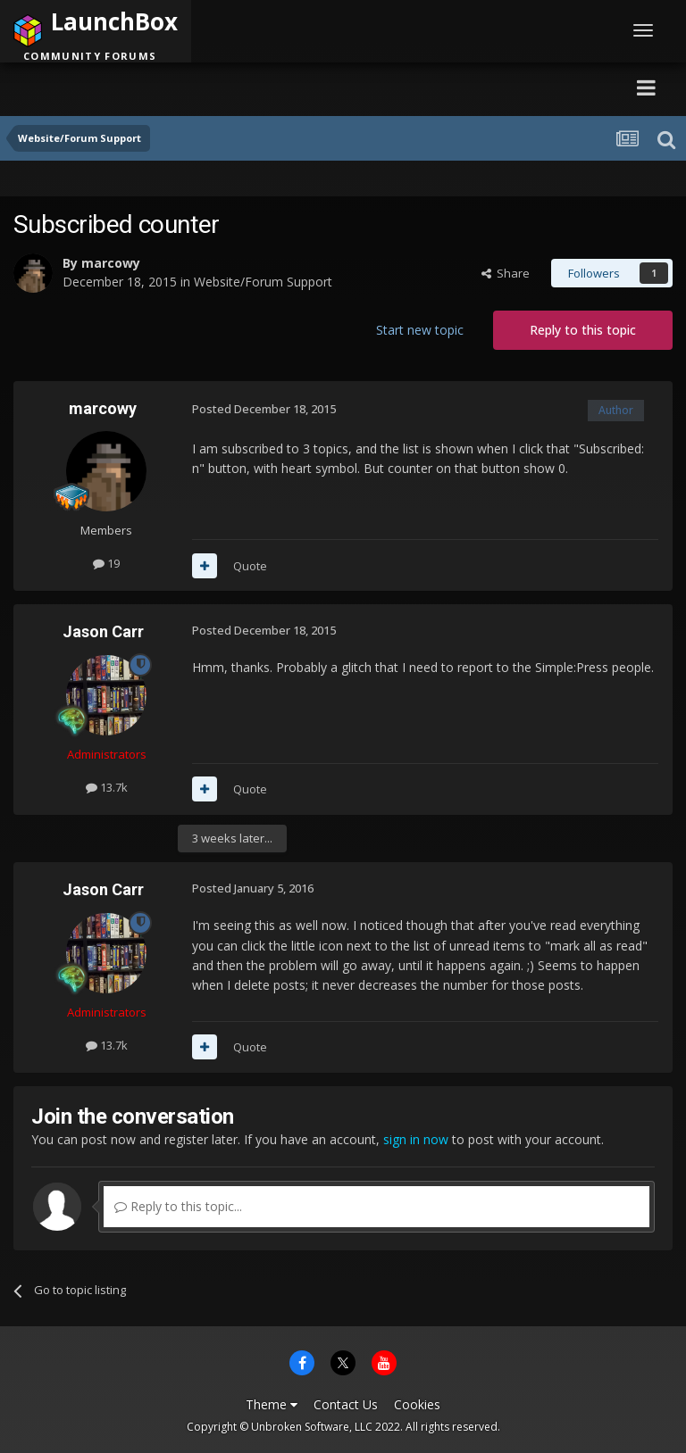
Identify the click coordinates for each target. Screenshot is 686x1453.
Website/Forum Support (263, 281)
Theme (271, 1404)
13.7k (107, 787)
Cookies (417, 1404)
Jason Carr (103, 631)
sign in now (415, 1139)
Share (505, 273)
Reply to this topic (583, 329)
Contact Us (346, 1404)
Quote (250, 566)
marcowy (110, 262)
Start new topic (420, 329)
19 (106, 563)
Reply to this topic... (178, 1206)
